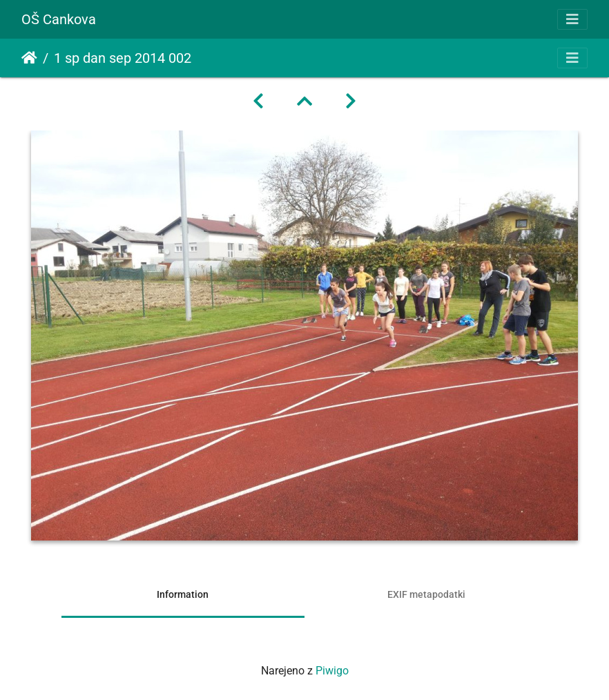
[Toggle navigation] (572, 19)
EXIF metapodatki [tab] (426, 594)
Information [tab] (183, 594)
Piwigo (332, 670)
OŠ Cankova (58, 19)
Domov (29, 58)
